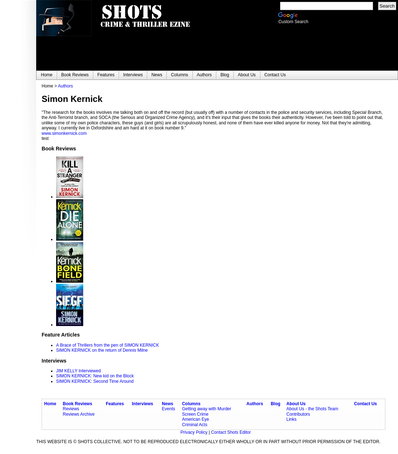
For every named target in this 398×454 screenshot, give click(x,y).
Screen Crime (195, 414)
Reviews (71, 408)
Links (291, 419)
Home (50, 403)
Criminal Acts (194, 424)
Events (168, 408)
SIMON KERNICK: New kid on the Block (95, 375)
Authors (65, 86)
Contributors (298, 414)
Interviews (142, 403)
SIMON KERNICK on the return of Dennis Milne (102, 350)
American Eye (195, 419)
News (167, 403)
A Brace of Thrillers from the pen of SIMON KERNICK (107, 345)
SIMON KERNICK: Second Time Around (95, 381)
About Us (295, 403)
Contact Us (365, 403)
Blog (275, 403)
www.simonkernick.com (64, 133)
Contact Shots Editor (231, 432)
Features (115, 403)
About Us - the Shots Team (312, 408)
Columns (191, 403)
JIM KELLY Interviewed (78, 370)
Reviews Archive (79, 414)
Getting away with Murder (206, 408)
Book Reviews (77, 403)
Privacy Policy (195, 432)
